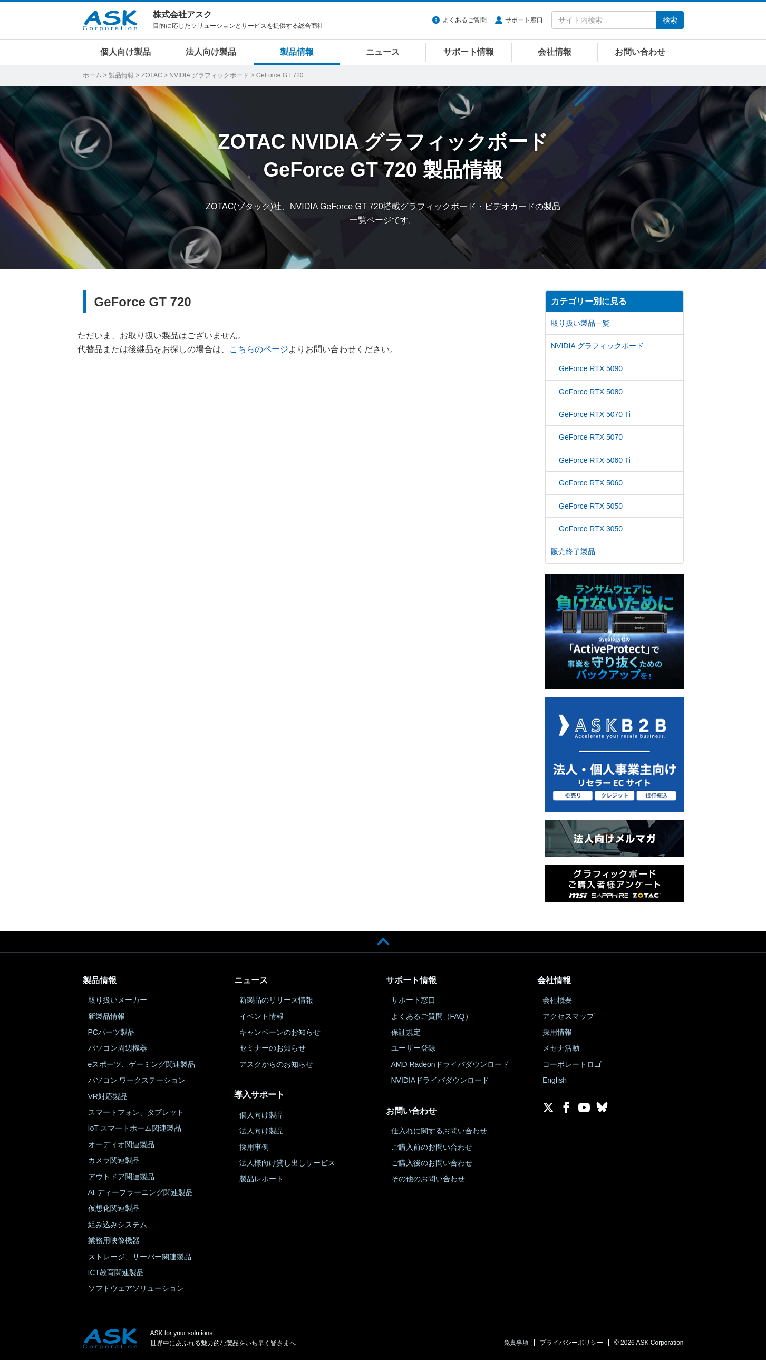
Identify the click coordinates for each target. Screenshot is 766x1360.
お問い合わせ (640, 51)
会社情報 (554, 51)
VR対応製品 (108, 1096)
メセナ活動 (560, 1048)
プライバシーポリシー (571, 1342)
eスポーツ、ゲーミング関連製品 (142, 1064)
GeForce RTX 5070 (591, 437)
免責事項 (516, 1342)
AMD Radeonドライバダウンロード (450, 1064)
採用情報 (557, 1032)
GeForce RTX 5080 (591, 391)
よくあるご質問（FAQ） (431, 1016)
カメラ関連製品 (114, 1160)
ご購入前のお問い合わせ (431, 1147)
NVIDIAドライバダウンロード (440, 1080)
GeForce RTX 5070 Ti (595, 414)
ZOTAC (151, 75)
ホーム (92, 75)
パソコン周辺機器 (117, 1048)
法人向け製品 (211, 51)
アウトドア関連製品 (121, 1176)
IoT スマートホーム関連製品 (135, 1128)
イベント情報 (261, 1016)
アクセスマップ (568, 1016)
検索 (670, 20)
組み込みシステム (117, 1224)
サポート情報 (468, 51)
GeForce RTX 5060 (591, 483)
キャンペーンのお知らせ (280, 1032)
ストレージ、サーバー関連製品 (139, 1256)
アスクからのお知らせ (276, 1064)
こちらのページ (258, 349)
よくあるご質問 (464, 20)
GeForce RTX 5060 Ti (595, 460)
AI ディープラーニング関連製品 (140, 1192)
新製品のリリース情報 (276, 1000)
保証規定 (406, 1032)
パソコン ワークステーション (137, 1080)
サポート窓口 (524, 20)
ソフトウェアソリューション (136, 1288)
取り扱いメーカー (117, 1000)
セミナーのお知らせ (272, 1048)
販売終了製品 (573, 551)
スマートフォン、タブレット (136, 1112)
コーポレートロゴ (572, 1064)
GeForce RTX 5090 (591, 368)
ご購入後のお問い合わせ (431, 1163)
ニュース (383, 51)
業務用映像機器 (114, 1240)
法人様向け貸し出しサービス (287, 1163)
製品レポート (261, 1178)
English (554, 1080)
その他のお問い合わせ (428, 1178)
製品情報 (297, 51)
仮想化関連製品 (114, 1208)
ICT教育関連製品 (116, 1272)
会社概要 (557, 1000)
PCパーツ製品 (111, 1032)
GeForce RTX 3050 (591, 528)
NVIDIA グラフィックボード (209, 75)
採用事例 (254, 1147)
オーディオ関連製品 (121, 1144)
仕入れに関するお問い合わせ (439, 1130)
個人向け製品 (125, 51)
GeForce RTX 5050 (591, 506)
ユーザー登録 (413, 1048)
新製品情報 (106, 1016)
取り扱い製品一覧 (580, 323)
